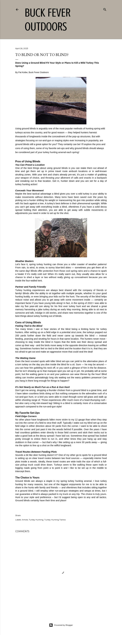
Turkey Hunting (36, 519)
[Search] (105, 9)
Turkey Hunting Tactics (55, 519)
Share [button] (17, 515)
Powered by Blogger (61, 625)
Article (25, 519)
